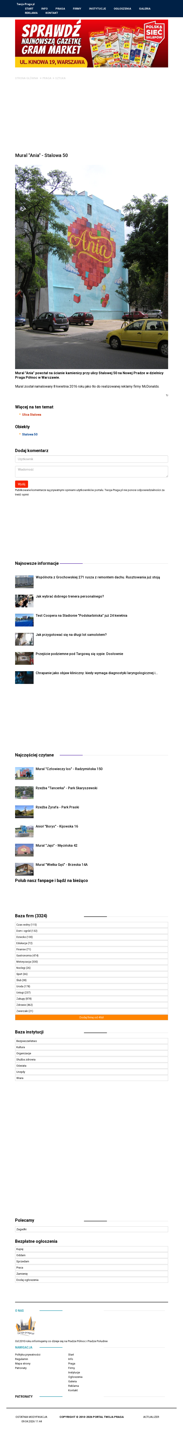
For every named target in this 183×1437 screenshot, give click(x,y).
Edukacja (22, 943)
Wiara (19, 1078)
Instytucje (97, 8)
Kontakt (52, 13)
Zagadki (21, 1230)
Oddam (21, 1255)
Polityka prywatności (27, 1355)
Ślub (19, 980)
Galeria (145, 8)
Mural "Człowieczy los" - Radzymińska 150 (69, 770)
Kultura (20, 1047)
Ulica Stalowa (31, 415)
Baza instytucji (29, 1032)
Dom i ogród (23, 931)
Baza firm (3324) (31, 916)
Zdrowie (21, 1005)
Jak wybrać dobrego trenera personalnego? (70, 597)
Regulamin (21, 1359)
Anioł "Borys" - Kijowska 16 (57, 827)
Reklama (31, 13)
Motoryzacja (24, 962)
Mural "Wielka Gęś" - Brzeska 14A (62, 865)
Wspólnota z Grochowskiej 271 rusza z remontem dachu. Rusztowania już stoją (98, 578)
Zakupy (21, 999)
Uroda (20, 987)
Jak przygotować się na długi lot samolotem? (71, 635)
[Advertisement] (91, 119)
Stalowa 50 (29, 435)
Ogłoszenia (122, 8)
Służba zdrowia (25, 1060)
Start (29, 8)
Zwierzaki (22, 1011)
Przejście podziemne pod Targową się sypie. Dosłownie (79, 654)
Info (44, 8)
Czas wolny (23, 925)
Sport (19, 974)
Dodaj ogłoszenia (27, 1280)
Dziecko (21, 937)
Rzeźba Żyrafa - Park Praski (57, 808)
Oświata (21, 1066)
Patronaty (21, 1368)
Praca (19, 1268)
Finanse (21, 950)
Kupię (19, 1249)
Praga (60, 8)
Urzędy (20, 1072)
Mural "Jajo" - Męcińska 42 (56, 846)
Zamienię (22, 1274)
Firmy (77, 8)
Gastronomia (24, 956)
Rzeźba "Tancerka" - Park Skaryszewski (66, 789)
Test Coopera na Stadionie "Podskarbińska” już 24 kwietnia (81, 616)
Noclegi (21, 968)
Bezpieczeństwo (26, 1041)
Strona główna (26, 78)
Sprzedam (22, 1262)
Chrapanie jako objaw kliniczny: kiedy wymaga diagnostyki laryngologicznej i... (97, 674)
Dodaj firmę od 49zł (91, 1018)
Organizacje (23, 1054)
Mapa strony (22, 1364)
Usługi (20, 993)
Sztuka (60, 78)
